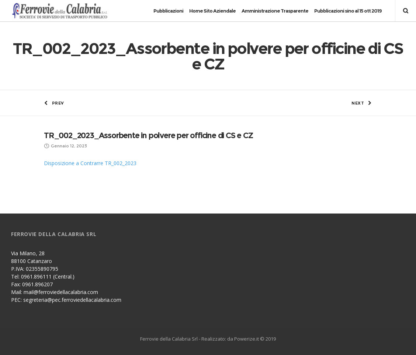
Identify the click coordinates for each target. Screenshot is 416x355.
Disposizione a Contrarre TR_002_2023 (90, 163)
